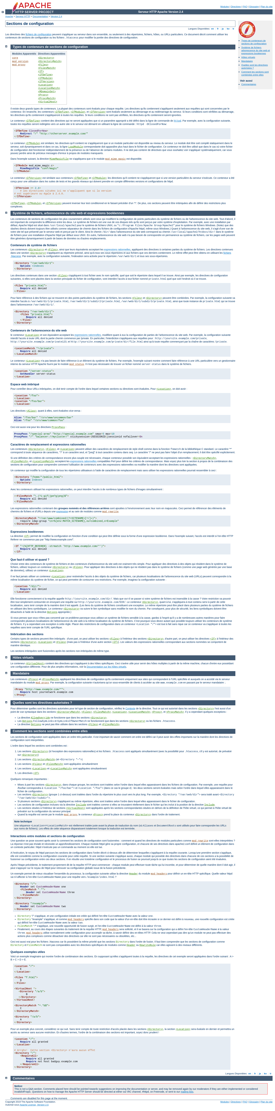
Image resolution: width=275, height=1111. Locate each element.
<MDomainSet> (47, 91)
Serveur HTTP (23, 16)
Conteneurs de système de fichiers (34, 245)
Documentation (40, 16)
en (212, 28)
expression (62, 511)
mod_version (20, 61)
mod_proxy (18, 64)
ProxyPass (58, 427)
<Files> (43, 64)
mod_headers (159, 873)
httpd (177, 120)
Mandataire (247, 61)
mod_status (76, 364)
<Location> (45, 85)
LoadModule (75, 146)
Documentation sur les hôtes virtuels (106, 666)
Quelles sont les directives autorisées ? (42, 702)
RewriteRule (147, 945)
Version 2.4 (56, 16)
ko (228, 28)
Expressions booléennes (27, 531)
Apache (9, 16)
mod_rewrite (110, 511)
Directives (236, 6)
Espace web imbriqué (25, 384)
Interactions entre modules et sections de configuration (48, 836)
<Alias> (31, 411)
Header (133, 873)
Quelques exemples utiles (28, 951)
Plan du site (267, 6)
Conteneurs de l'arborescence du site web (39, 330)
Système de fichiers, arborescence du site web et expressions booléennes (255, 50)
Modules (224, 6)
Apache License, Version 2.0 (34, 1104)
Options (52, 612)
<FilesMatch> (47, 68)
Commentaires (248, 84)
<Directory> (46, 57)
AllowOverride (40, 717)
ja (222, 28)
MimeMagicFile (59, 159)
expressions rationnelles (117, 249)
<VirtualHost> (47, 101)
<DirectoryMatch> (50, 61)
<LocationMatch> (49, 88)
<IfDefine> (45, 74)
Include (81, 804)
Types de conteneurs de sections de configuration (254, 42)
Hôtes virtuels (248, 57)
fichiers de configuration (39, 34)
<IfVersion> (46, 81)
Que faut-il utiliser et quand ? (30, 559)
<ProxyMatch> (47, 98)
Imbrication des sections (27, 634)
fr (217, 28)
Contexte (130, 708)
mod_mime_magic (115, 159)
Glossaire (254, 6)
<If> (41, 71)
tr (233, 28)
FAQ (245, 6)
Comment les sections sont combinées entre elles (255, 73)
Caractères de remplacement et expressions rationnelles (48, 444)
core (15, 57)
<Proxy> (43, 95)
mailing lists (187, 1091)
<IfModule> (45, 78)
